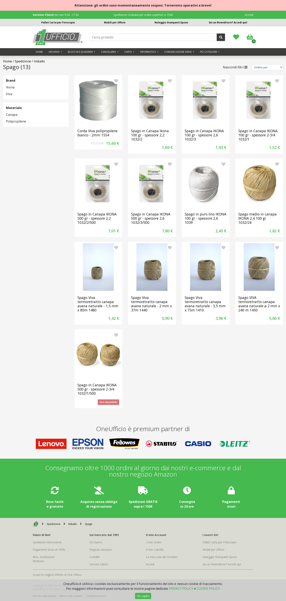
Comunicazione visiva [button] (178, 52)
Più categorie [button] (209, 52)
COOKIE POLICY (208, 588)
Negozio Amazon (100, 549)
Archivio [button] (54, 52)
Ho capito (143, 596)
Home (39, 52)
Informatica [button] (148, 52)
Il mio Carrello (155, 549)
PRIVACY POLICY (181, 588)
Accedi (249, 15)
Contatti (94, 557)
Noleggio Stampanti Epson (171, 22)
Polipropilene (16, 121)
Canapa (11, 114)
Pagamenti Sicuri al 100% (49, 549)
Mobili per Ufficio (115, 22)
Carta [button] (128, 52)
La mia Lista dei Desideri (162, 557)
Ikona (10, 87)
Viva (9, 94)
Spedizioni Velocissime (47, 542)
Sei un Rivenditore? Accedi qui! (228, 22)
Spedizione (23, 61)
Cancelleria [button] (109, 52)
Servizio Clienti (98, 564)
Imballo (39, 61)
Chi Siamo (95, 542)
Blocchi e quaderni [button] (80, 52)
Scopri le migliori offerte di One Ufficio (57, 575)
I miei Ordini (153, 542)
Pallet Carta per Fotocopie (58, 22)
